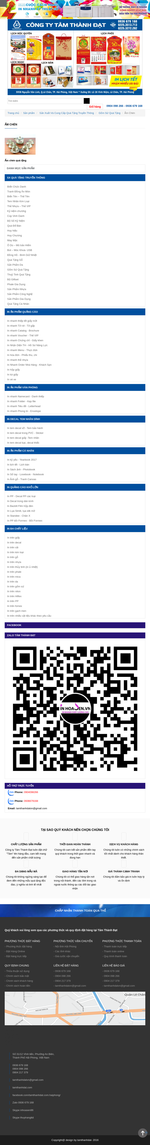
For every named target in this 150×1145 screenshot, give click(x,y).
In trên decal (14, 542)
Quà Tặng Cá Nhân (18, 303)
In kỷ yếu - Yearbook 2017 (22, 459)
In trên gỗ (12, 557)
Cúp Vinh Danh (15, 215)
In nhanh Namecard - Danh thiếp (25, 396)
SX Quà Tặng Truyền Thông (26, 177)
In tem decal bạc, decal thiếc (23, 442)
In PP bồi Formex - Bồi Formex (24, 520)
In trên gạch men (16, 610)
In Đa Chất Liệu (17, 528)
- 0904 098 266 (62, 975)
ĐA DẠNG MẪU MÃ (26, 871)
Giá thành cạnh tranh (123, 871)
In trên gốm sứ (15, 586)
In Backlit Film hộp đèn (20, 506)
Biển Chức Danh (16, 186)
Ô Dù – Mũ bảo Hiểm (19, 245)
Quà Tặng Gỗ (15, 259)
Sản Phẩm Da (15, 264)
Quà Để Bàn (14, 225)
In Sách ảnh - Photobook (21, 469)
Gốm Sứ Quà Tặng (109, 113)
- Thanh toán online (113, 951)
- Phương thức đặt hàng (18, 946)
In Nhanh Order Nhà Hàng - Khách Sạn (29, 364)
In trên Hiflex (14, 596)
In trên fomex (14, 606)
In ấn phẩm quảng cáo (22, 311)
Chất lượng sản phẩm (26, 844)
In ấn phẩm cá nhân (20, 450)
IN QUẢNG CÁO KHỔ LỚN (22, 487)
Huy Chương (14, 235)
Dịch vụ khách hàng (124, 844)
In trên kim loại (15, 552)
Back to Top (146, 1132)
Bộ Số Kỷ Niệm (16, 220)
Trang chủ (13, 113)
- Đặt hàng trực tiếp (16, 956)
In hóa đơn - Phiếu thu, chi (22, 355)
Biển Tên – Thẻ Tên (18, 196)
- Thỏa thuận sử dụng (17, 971)
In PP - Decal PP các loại (21, 496)
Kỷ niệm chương (16, 211)
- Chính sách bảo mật (17, 975)
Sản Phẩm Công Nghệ (19, 294)
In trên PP (13, 601)
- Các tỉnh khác (62, 951)
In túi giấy (12, 374)
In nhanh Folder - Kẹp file (21, 401)
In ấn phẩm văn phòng (22, 387)
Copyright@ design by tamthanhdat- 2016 (75, 1140)
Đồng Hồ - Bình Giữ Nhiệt (22, 255)
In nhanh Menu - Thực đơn (22, 350)
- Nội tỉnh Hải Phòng (65, 946)
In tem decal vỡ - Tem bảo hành (25, 428)
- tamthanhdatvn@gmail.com (70, 985)
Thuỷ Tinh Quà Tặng (18, 274)
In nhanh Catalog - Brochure (23, 330)
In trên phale (14, 571)
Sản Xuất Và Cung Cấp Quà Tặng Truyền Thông (66, 113)
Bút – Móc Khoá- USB (19, 250)
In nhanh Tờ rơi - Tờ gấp (21, 325)
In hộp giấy (13, 369)
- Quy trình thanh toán (114, 956)
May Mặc (12, 240)
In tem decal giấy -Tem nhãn (23, 437)
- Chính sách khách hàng (19, 980)
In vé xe (11, 379)
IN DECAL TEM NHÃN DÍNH (23, 419)
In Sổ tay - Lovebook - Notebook (25, 474)
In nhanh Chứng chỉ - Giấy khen (25, 340)
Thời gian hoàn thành (75, 844)
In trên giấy (13, 537)
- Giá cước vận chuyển (66, 956)
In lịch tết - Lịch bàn (18, 464)
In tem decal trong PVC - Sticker (25, 432)
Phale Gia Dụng (16, 284)
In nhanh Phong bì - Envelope (24, 411)
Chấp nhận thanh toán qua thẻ (80, 910)
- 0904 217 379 (62, 980)
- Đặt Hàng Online (15, 951)
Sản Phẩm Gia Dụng (19, 298)
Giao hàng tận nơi (75, 871)
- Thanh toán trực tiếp (114, 946)
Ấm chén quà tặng (15, 160)
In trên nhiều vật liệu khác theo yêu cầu (29, 615)
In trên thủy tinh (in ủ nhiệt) (22, 566)
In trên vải (12, 547)
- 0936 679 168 (62, 971)
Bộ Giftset (13, 279)
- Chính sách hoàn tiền (17, 985)
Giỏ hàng (95, 106)
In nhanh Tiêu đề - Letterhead (23, 406)
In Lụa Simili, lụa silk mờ (21, 510)
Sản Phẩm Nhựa (16, 289)
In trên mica (14, 576)
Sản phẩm (29, 113)
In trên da (12, 581)
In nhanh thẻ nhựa (17, 359)
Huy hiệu (12, 230)
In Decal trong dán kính (20, 501)
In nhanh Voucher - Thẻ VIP (22, 335)
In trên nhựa (14, 562)
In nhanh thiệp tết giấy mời (22, 320)
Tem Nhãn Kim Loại (18, 201)
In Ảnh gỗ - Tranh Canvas (21, 479)
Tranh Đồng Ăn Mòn (18, 191)
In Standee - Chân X (18, 515)
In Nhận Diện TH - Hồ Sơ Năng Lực (27, 345)
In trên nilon (14, 591)
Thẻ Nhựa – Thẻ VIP (19, 206)
